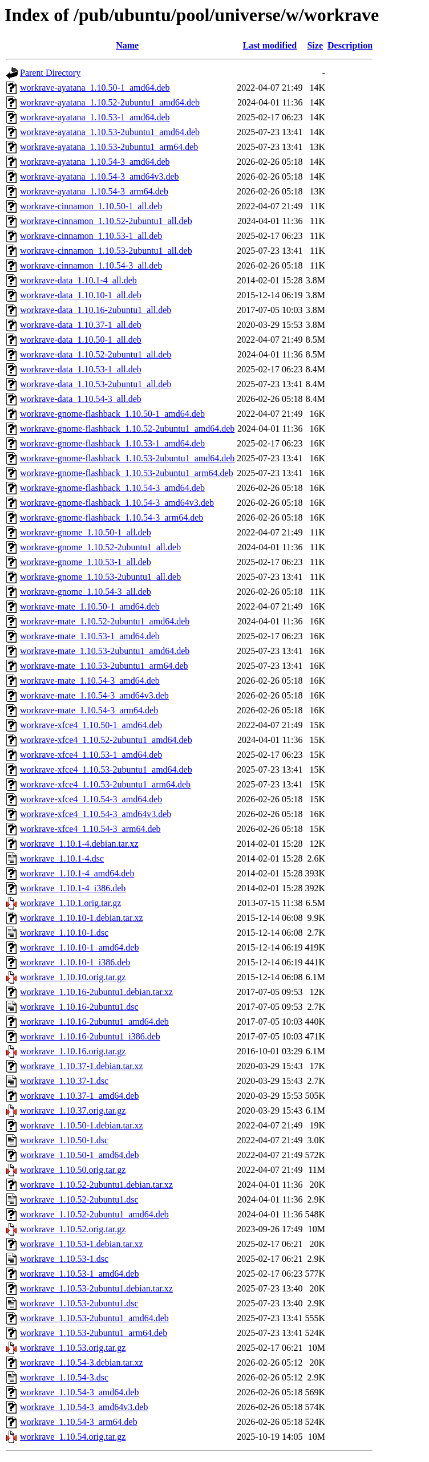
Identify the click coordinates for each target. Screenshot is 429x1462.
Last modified (270, 45)
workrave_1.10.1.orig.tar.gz (70, 903)
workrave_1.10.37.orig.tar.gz (73, 1110)
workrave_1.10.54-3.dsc (64, 1377)
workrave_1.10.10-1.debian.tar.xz (81, 918)
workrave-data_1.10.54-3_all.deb (80, 399)
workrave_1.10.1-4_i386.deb (73, 888)
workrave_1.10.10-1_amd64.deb (79, 947)
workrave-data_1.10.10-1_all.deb (80, 295)
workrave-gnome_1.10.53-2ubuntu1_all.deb (100, 577)
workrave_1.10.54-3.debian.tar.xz (81, 1362)
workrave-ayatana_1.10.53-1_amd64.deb (95, 117)
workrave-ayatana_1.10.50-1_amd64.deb (95, 87)
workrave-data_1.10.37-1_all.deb (80, 325)
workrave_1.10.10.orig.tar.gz (73, 977)
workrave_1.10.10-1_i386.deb (75, 962)
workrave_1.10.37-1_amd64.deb (79, 1095)
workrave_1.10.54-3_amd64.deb (79, 1392)
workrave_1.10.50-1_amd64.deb (79, 1155)
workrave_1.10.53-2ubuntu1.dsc (79, 1303)
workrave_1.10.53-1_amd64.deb (79, 1273)
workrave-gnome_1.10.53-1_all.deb (85, 562)
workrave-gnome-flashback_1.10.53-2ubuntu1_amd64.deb (127, 458)
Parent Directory (50, 73)
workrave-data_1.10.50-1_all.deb (80, 339)
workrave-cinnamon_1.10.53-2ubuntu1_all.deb (106, 250)
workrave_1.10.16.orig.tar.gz (73, 1051)
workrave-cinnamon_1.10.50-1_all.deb (91, 206)
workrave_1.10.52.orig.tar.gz (73, 1229)
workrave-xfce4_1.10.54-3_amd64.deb (91, 799)
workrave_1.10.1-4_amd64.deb (77, 873)
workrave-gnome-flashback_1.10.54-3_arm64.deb (111, 517)
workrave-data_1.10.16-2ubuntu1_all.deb (95, 310)
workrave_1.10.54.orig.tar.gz (73, 1436)
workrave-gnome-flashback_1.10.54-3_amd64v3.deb (117, 502)
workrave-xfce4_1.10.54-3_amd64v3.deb (95, 814)
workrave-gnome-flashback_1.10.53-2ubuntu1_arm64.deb (126, 473)
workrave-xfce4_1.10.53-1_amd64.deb (91, 755)
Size (315, 45)
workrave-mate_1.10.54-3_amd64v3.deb (94, 695)
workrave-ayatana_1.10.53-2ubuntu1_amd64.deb (110, 132)
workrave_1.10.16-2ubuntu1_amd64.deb (94, 1021)
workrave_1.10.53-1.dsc (64, 1259)
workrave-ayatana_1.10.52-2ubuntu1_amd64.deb (110, 102)
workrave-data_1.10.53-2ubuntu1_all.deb (95, 384)
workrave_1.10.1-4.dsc (62, 858)
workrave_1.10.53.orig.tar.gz (73, 1348)
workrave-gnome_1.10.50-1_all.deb (85, 532)
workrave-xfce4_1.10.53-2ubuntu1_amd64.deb (106, 769)
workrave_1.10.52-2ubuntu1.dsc (79, 1199)
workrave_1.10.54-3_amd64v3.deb (84, 1407)
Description (350, 45)
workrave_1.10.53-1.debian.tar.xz (81, 1244)
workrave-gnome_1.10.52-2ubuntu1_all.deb (100, 547)
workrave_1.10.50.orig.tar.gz (73, 1170)
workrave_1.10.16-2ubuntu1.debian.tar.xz (96, 992)
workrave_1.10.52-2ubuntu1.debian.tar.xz (96, 1184)
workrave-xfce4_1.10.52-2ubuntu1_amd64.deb (106, 740)
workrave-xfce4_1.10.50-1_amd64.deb (91, 725)
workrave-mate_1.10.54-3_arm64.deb (89, 710)
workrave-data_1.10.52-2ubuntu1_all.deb (95, 354)
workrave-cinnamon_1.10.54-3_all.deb (91, 265)
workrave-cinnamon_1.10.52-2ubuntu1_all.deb (106, 221)
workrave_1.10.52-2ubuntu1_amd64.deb (94, 1214)
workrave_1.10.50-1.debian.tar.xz (81, 1125)
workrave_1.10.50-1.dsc (64, 1140)
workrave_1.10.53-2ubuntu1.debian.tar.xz (96, 1288)
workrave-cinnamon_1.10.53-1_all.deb (91, 236)
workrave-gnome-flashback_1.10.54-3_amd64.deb (112, 488)
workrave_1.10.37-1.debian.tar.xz (81, 1066)
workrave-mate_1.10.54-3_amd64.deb (90, 680)
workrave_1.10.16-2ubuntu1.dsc (79, 1007)
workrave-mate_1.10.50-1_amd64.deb (90, 606)
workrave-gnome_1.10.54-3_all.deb (85, 591)
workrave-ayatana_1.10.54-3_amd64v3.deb (99, 176)
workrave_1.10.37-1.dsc (64, 1081)
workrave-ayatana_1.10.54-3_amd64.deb (95, 161)
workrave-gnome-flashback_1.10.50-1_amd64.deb (112, 414)
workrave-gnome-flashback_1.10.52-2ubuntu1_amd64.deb (127, 428)
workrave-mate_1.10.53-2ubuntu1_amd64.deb (104, 651)
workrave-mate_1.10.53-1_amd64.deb (90, 636)
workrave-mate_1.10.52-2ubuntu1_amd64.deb (104, 621)
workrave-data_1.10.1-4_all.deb (78, 280)
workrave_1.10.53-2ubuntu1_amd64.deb (94, 1318)
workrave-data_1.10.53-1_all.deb (80, 369)
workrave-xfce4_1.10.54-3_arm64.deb (90, 829)
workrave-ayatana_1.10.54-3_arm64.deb (94, 191)
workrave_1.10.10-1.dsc (64, 932)
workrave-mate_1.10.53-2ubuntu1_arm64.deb (104, 666)
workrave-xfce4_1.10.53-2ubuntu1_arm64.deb (105, 784)
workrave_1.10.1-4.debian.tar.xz (79, 843)
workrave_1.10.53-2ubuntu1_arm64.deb (93, 1333)
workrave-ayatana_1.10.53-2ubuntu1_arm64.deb (109, 147)
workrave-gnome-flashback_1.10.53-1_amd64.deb (112, 443)
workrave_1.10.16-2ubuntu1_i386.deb (90, 1036)
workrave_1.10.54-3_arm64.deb (78, 1422)
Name (127, 45)
